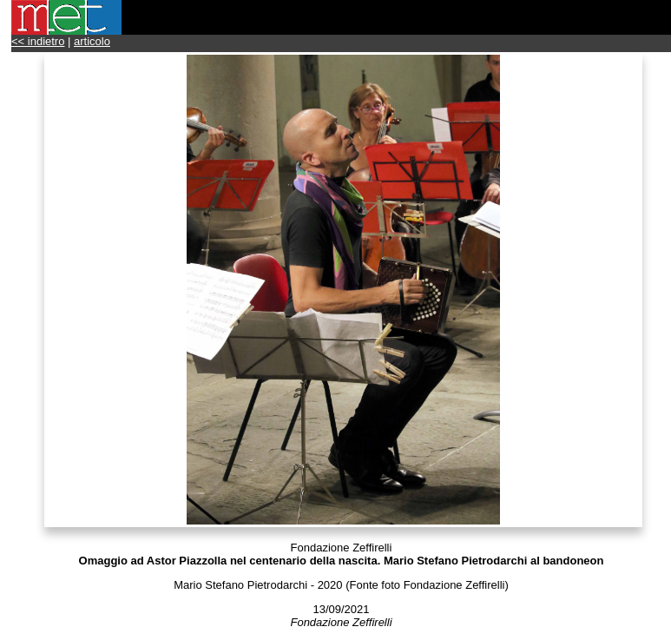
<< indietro (37, 41)
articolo (92, 41)
